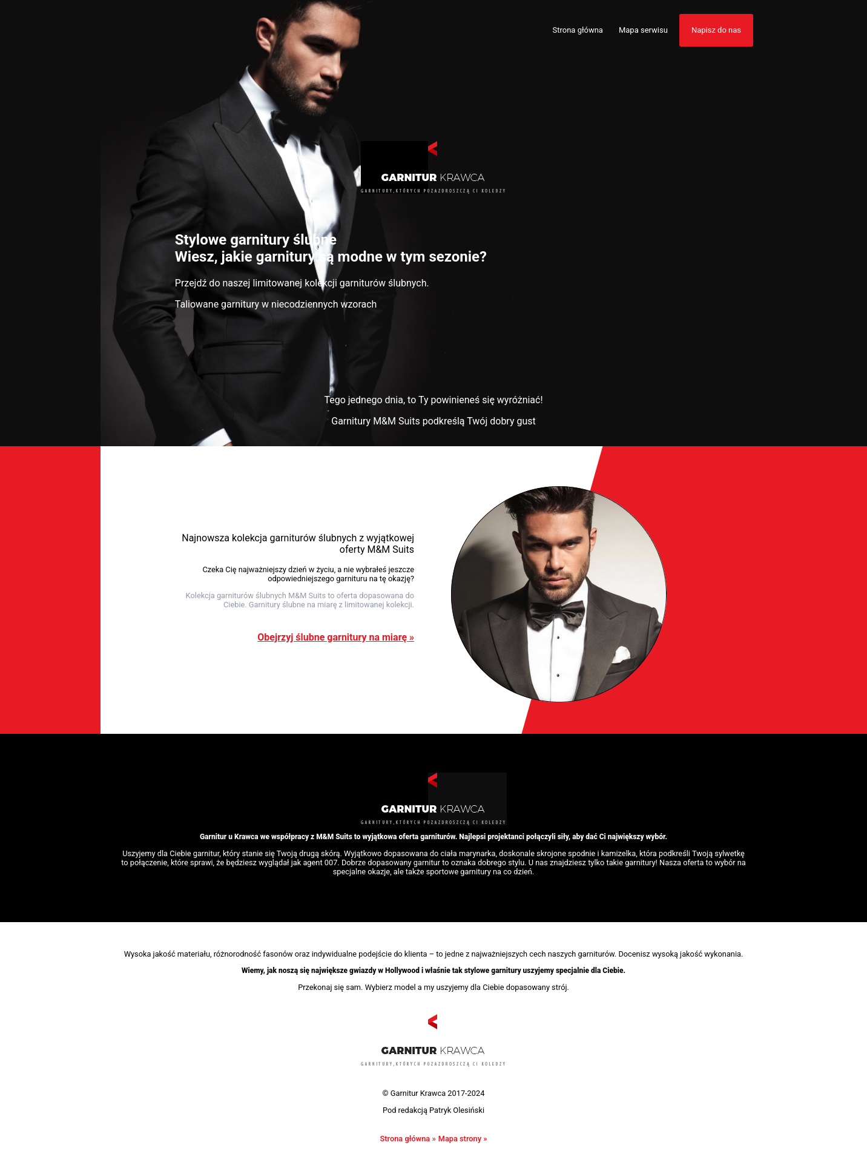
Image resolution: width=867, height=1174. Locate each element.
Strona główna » (407, 1138)
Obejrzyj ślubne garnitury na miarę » (335, 637)
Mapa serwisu (643, 30)
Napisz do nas (716, 30)
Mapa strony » (462, 1138)
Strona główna (578, 30)
